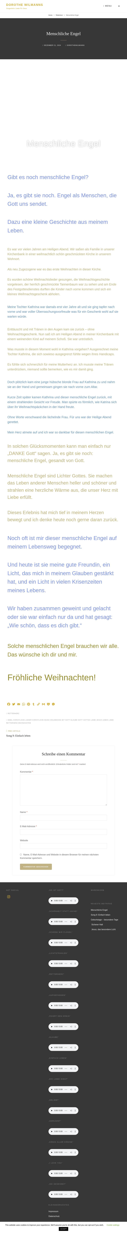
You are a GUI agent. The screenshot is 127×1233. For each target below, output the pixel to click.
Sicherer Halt (97, 925)
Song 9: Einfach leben (100, 915)
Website (24, 840)
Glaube (74, 720)
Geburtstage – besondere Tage (104, 920)
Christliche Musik (41, 720)
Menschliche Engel (99, 910)
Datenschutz (54, 1216)
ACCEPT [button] (63, 1229)
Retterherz (59, 15)
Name (23, 812)
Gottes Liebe (89, 720)
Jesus (99, 720)
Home (50, 15)
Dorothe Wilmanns (24, 4)
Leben (105, 720)
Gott (80, 720)
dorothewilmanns (76, 45)
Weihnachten (24, 723)
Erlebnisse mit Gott (60, 720)
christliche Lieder (22, 720)
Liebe (111, 720)
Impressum (53, 1211)
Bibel (10, 720)
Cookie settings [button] (113, 1225)
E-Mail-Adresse (28, 826)
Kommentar (26, 772)
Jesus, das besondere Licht (103, 929)
